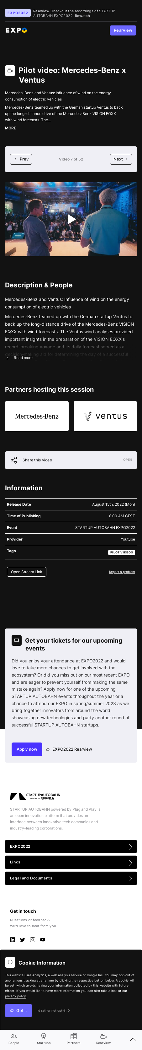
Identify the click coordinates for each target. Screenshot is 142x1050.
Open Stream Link (26, 571)
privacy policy (15, 996)
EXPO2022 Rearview (69, 749)
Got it (18, 1010)
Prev (21, 159)
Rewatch (82, 16)
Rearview (123, 30)
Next (121, 159)
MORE (10, 128)
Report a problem (122, 572)
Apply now (27, 749)
